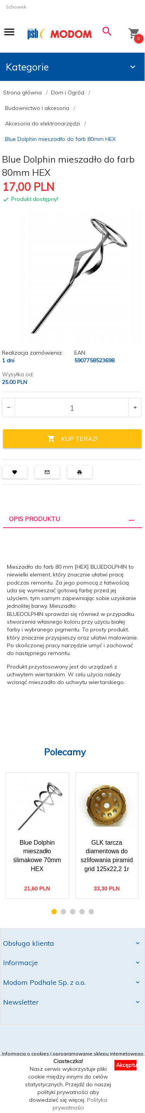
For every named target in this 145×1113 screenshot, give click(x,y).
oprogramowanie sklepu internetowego (98, 1053)
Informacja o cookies (25, 1053)
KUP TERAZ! (72, 439)
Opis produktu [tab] (34, 519)
